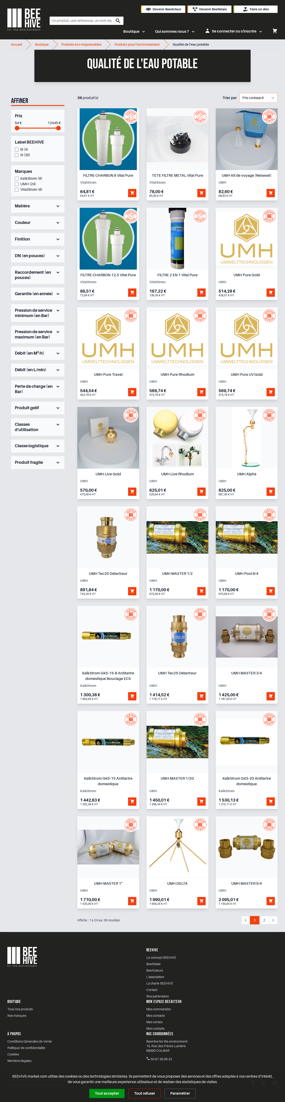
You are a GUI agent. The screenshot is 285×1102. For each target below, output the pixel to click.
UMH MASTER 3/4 (246, 673)
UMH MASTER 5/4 (246, 884)
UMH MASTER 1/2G (177, 778)
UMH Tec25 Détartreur (177, 673)
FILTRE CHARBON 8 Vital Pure (108, 175)
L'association (155, 977)
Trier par (229, 98)
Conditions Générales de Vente (29, 1041)
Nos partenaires (157, 996)
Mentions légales (19, 1061)
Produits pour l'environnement (137, 44)
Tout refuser (144, 1093)
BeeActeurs (154, 970)
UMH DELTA (177, 884)
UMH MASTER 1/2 (177, 574)
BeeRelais (153, 964)
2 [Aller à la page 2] (264, 920)
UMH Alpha (246, 474)
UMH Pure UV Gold (247, 375)
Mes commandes (158, 1009)
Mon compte (155, 1028)
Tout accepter (107, 1093)
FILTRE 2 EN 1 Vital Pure (177, 275)
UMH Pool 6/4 (246, 574)
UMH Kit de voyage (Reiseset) (246, 175)
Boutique (42, 44)
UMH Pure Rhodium (177, 375)
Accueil (16, 44)
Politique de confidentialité (26, 1048)
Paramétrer (180, 1093)
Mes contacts (155, 1015)
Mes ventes (154, 1022)
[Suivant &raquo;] (273, 920)
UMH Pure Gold (247, 275)
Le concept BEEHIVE (161, 957)
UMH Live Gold (108, 474)
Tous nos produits (20, 1009)
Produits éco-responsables (82, 44)
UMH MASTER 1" (108, 884)
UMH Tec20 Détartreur (108, 574)
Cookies (13, 1054)
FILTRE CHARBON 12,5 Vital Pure (108, 275)
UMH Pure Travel (108, 375)
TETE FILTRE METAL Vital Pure (177, 175)
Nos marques (16, 1015)
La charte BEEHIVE (159, 983)
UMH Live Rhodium (177, 474)
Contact (151, 990)
